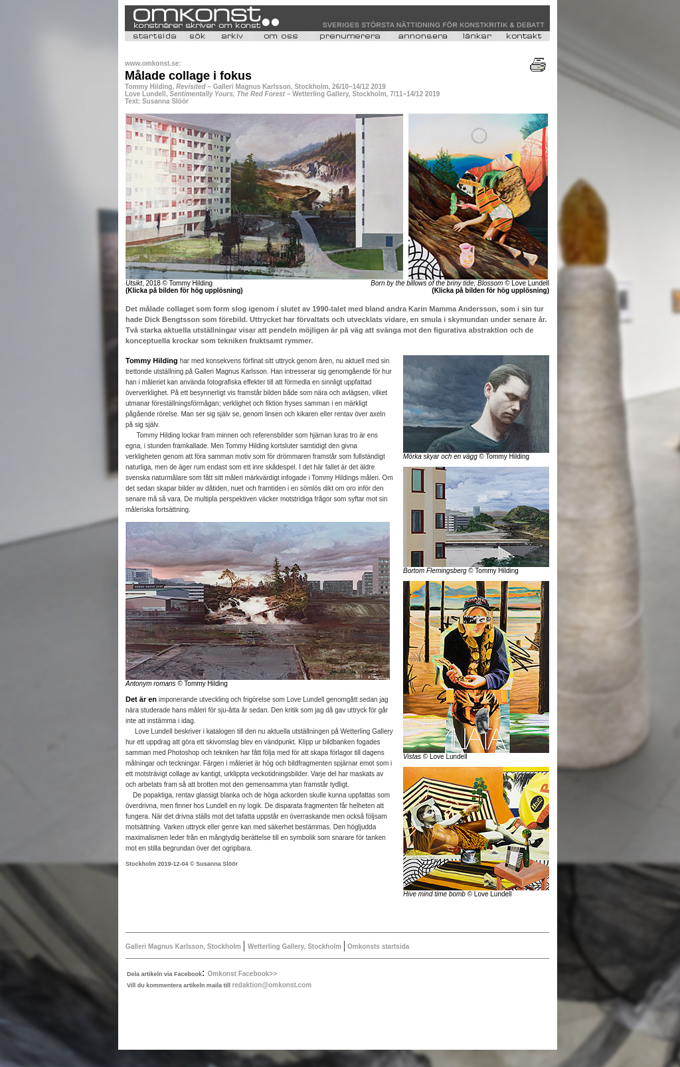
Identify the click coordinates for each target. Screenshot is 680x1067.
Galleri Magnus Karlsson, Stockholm (184, 946)
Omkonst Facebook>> (242, 973)
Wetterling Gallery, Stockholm (295, 946)
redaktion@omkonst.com (271, 985)
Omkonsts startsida (377, 946)
